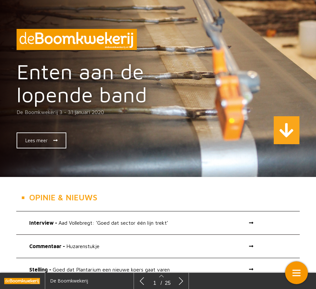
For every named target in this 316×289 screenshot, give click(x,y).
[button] (41, 140)
